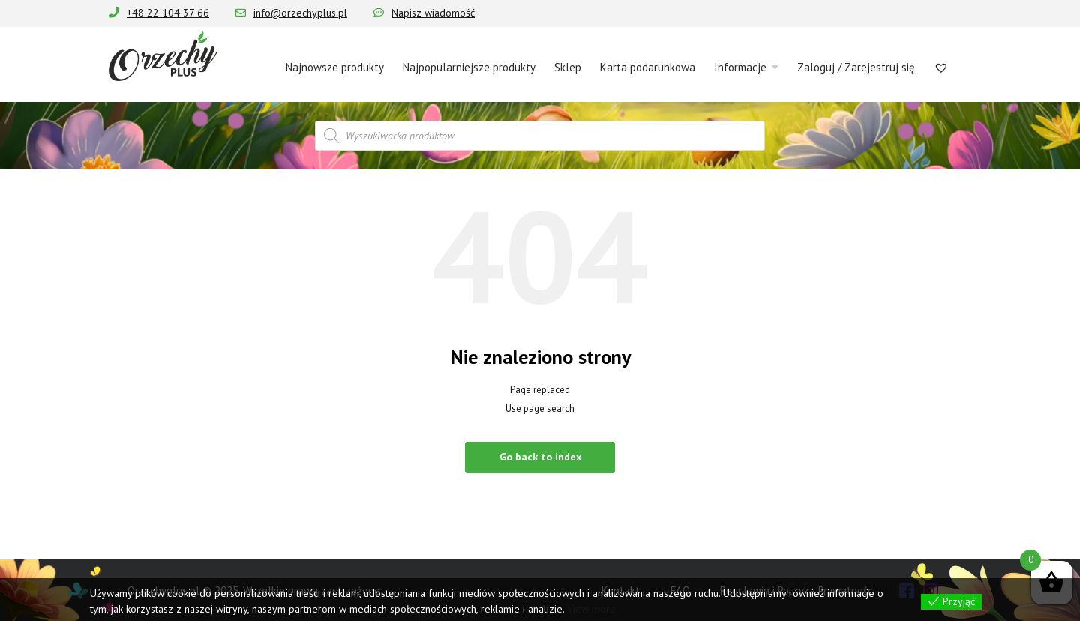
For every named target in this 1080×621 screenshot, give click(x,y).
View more (591, 609)
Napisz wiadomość (433, 13)
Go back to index (540, 457)
